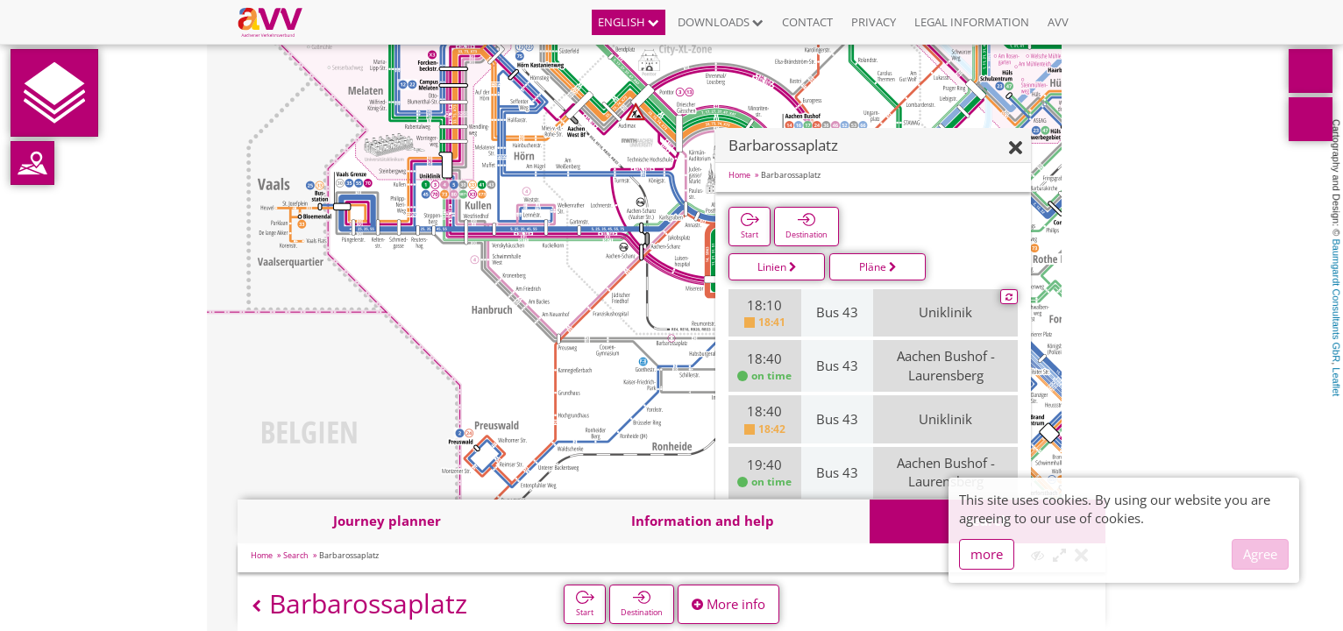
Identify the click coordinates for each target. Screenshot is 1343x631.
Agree (1260, 554)
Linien (777, 266)
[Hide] (1015, 148)
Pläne (878, 266)
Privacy (873, 22)
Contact (807, 22)
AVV (1058, 22)
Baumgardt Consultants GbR (1336, 301)
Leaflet (1336, 381)
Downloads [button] (721, 22)
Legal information (971, 22)
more (986, 554)
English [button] (628, 22)
